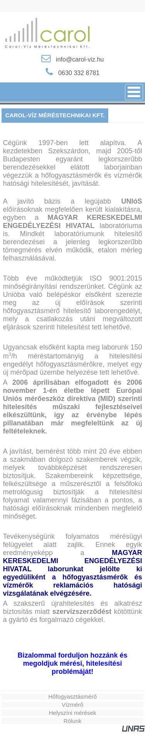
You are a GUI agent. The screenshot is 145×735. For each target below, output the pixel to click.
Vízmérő (73, 704)
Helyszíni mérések (72, 712)
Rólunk (72, 721)
